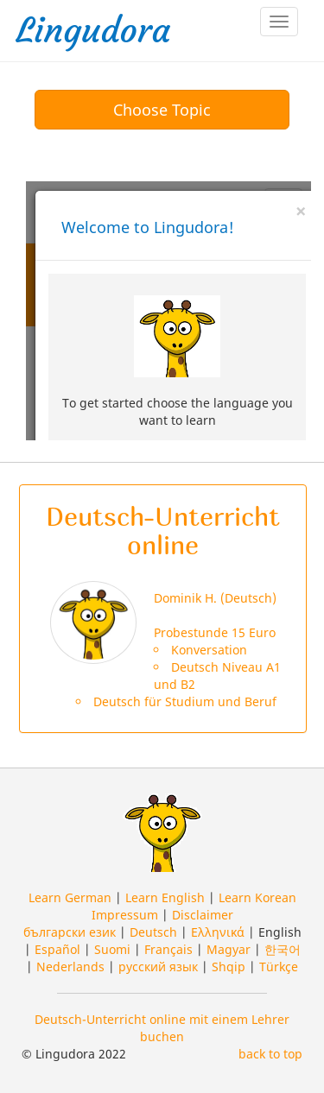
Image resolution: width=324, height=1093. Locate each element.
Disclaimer (202, 915)
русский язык (158, 966)
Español (57, 949)
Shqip (228, 966)
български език (69, 932)
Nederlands (70, 966)
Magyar (228, 949)
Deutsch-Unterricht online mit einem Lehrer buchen (162, 1028)
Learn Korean (257, 897)
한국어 (282, 949)
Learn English (165, 897)
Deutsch (153, 932)
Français (168, 949)
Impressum (125, 915)
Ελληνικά (218, 932)
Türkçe (278, 966)
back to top (270, 1054)
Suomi (112, 949)
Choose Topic (162, 109)
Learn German (70, 897)
